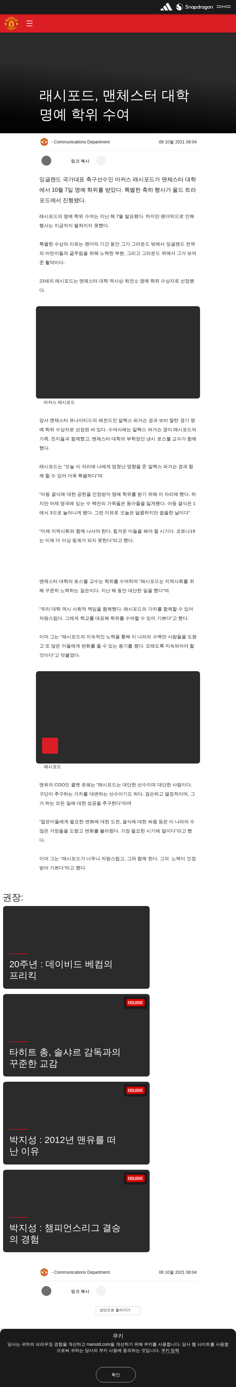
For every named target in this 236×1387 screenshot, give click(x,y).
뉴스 (136, 1146)
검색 (160, 1146)
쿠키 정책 (170, 1350)
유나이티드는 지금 (196, 1146)
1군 (70, 1146)
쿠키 (118, 1336)
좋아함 (44, 1146)
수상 (10, 1165)
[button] (29, 23)
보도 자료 (15, 1146)
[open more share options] (101, 161)
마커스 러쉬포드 (102, 1146)
